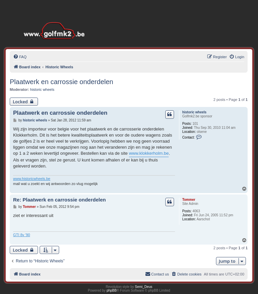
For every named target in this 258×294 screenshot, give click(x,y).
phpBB (111, 290)
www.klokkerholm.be (149, 153)
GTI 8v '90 (21, 235)
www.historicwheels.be (31, 179)
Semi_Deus (144, 287)
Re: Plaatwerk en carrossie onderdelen (59, 200)
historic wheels (42, 89)
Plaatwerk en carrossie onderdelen (61, 81)
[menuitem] (20, 57)
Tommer (188, 199)
